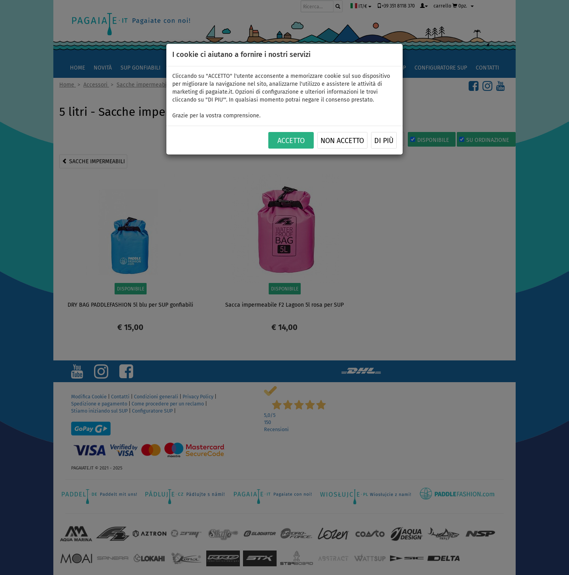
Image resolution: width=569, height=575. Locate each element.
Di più (384, 140)
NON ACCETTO (342, 140)
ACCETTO (291, 140)
